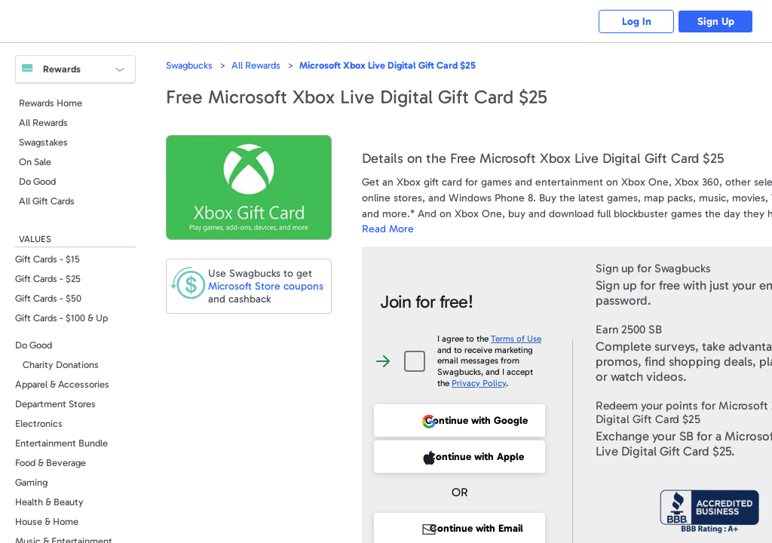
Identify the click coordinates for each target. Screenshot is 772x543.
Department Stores (55, 404)
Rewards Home (50, 103)
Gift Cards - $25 (48, 278)
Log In (636, 21)
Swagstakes (43, 142)
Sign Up (715, 21)
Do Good (37, 181)
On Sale (35, 161)
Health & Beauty (49, 502)
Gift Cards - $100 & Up (61, 318)
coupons (265, 286)
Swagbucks (189, 65)
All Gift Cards (47, 201)
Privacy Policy (479, 383)
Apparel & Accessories (62, 384)
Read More (388, 228)
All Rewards (43, 122)
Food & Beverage (50, 462)
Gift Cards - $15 (47, 259)
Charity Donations (61, 364)
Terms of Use (516, 338)
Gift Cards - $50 (48, 298)
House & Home (46, 521)
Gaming (31, 482)
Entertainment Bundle (61, 443)
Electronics (39, 423)
